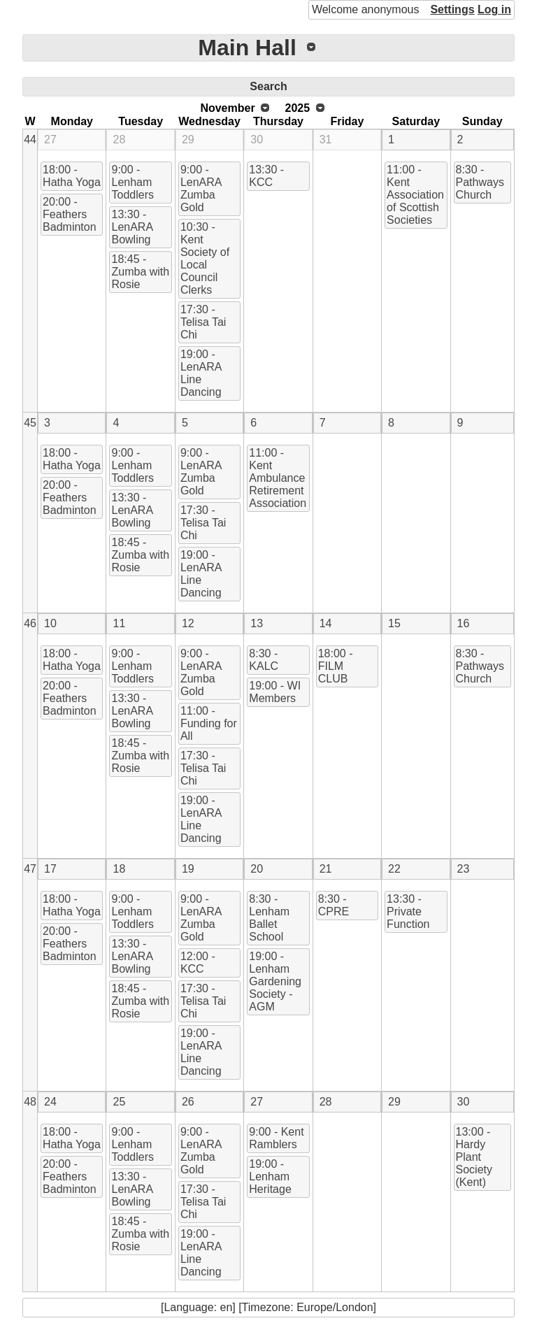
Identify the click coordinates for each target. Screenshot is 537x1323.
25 (119, 1102)
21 (326, 869)
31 (326, 139)
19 (188, 869)
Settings (452, 9)
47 (30, 869)
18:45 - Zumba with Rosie (140, 271)
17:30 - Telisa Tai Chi (203, 322)
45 (30, 423)
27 (50, 139)
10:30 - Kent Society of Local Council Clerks (204, 258)
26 (188, 1102)
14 (326, 623)
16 (463, 623)
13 (256, 623)
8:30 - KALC (263, 660)
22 (394, 869)
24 (50, 1102)
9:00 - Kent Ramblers (276, 1138)
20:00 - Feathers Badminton (69, 214)
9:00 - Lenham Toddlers (132, 182)
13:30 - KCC (266, 176)
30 (256, 139)
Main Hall (247, 47)
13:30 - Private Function (408, 911)
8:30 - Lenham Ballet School (269, 918)
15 (394, 623)
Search (268, 86)
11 (119, 623)
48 (30, 1102)
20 (256, 869)
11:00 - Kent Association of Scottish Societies (415, 195)
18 (119, 869)
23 (463, 869)
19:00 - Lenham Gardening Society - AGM (275, 981)
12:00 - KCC (197, 962)
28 (119, 139)
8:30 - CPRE (333, 905)
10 (50, 623)
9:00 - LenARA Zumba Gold (201, 188)
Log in (494, 9)
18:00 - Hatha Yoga (72, 176)
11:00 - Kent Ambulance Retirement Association (277, 478)
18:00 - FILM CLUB (335, 666)
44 (30, 139)
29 (188, 139)
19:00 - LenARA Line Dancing (201, 373)
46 (30, 623)
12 (188, 623)
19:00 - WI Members (275, 692)
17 (50, 869)
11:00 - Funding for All (208, 723)
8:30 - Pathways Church (480, 182)
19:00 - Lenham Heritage (270, 1176)
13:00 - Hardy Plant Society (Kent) (474, 1157)
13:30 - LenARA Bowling (132, 226)
